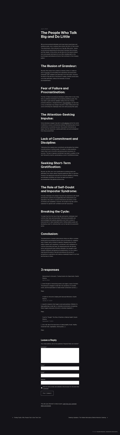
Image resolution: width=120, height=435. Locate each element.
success (47, 72)
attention (66, 123)
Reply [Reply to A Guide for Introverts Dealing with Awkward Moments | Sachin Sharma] (42, 311)
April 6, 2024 (46, 280)
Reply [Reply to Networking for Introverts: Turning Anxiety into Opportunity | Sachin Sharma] (42, 291)
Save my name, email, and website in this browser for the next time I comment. (61, 387)
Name (43, 365)
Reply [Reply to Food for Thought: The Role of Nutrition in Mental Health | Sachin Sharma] (42, 330)
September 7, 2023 (47, 321)
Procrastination (67, 102)
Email (43, 372)
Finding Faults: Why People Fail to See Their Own (27, 417)
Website (43, 379)
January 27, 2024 (47, 300)
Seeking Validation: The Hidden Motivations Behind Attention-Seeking (87, 417)
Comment (44, 347)
